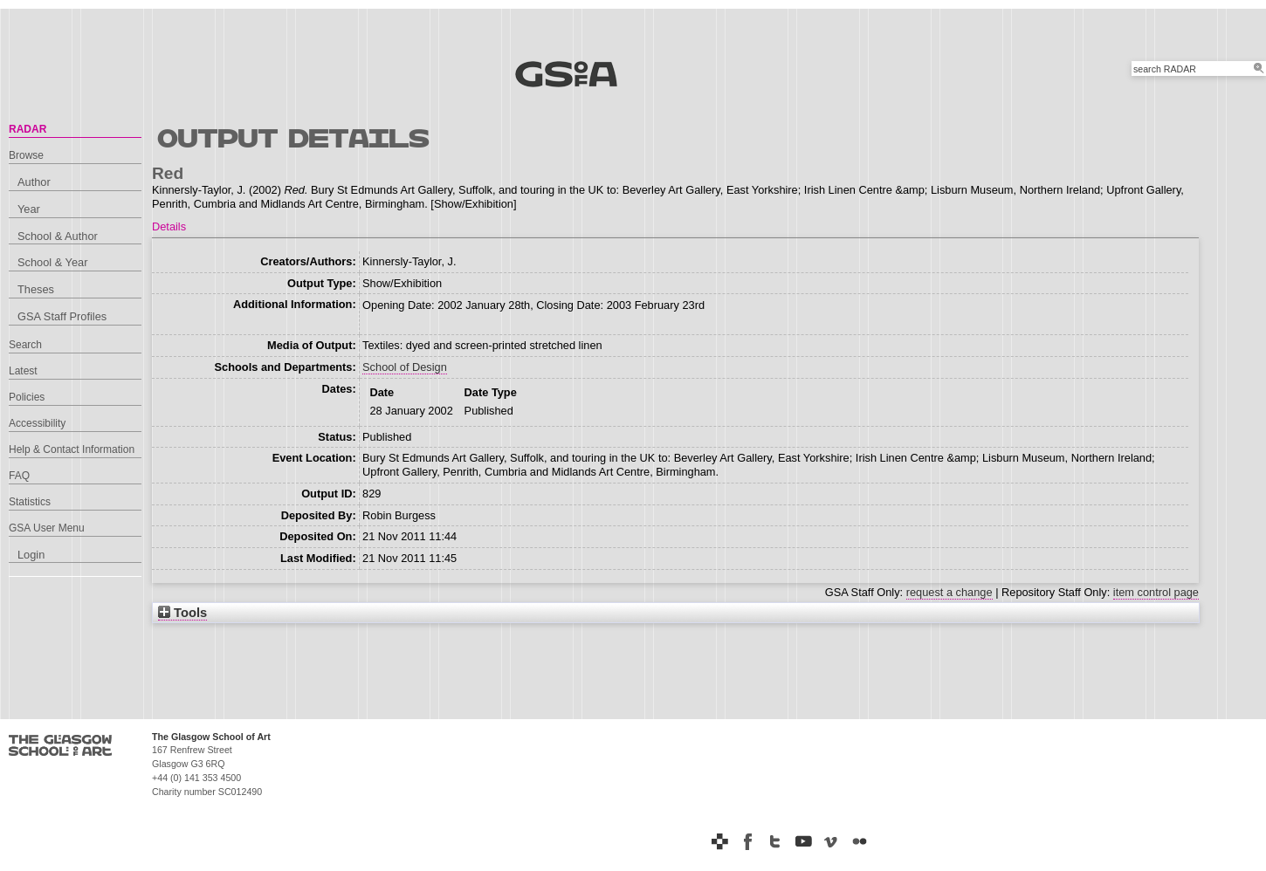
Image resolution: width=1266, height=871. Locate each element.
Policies (27, 397)
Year (28, 209)
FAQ (19, 476)
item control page (1156, 592)
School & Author (57, 236)
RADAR (27, 129)
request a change (949, 592)
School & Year (52, 262)
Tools (182, 613)
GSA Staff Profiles (62, 316)
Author (34, 182)
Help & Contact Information (71, 449)
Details (169, 226)
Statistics (30, 502)
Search (25, 345)
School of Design (404, 367)
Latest (23, 371)
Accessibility (37, 423)
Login (31, 554)
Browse (26, 155)
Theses (35, 289)
